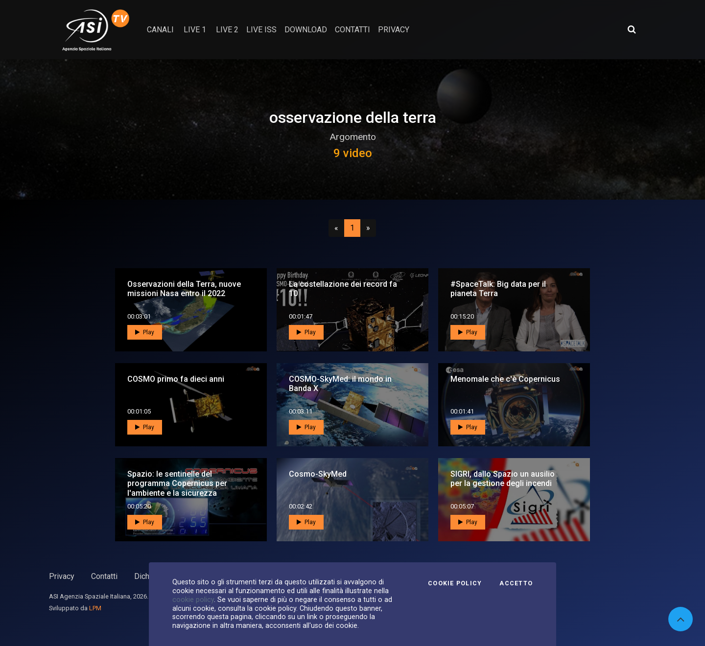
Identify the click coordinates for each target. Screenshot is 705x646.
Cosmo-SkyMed (318, 474)
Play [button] (144, 332)
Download (305, 29)
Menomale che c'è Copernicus (505, 379)
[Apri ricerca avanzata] (631, 29)
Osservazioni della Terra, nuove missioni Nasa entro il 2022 (184, 288)
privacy (393, 29)
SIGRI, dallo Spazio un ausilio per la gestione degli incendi (502, 478)
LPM (95, 608)
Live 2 (227, 29)
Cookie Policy (455, 583)
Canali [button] (160, 29)
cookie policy (193, 599)
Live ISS (261, 29)
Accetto (516, 583)
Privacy (61, 576)
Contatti (104, 576)
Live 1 (195, 29)
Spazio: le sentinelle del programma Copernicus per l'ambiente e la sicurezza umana (177, 488)
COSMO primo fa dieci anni (175, 379)
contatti (352, 29)
